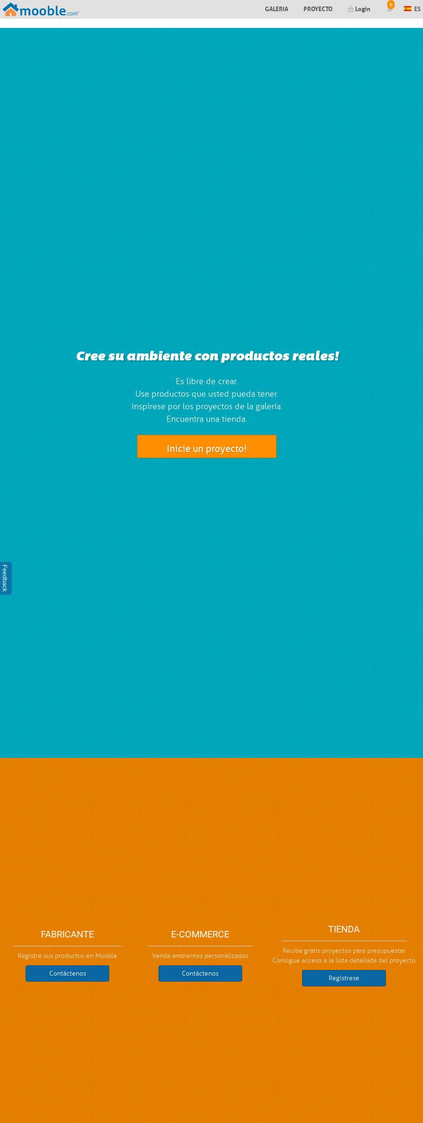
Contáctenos (67, 973)
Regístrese (344, 978)
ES (412, 8)
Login (359, 8)
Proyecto (318, 8)
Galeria (276, 8)
